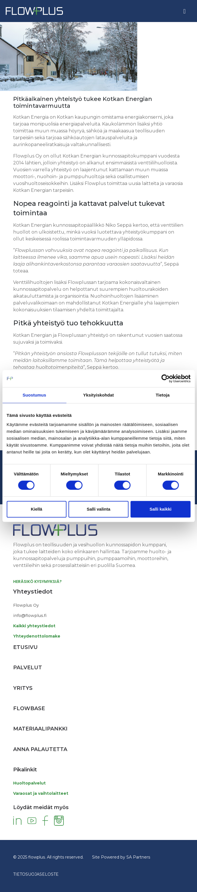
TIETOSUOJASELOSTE (36, 874)
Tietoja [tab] (163, 395)
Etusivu (25, 647)
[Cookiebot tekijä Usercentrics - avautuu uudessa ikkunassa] (165, 378)
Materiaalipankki (40, 729)
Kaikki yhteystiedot (34, 625)
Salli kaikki (161, 509)
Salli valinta (98, 509)
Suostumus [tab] (34, 395)
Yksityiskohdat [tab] (98, 395)
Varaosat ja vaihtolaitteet (40, 793)
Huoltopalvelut (29, 783)
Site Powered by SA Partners (121, 857)
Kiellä (36, 509)
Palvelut (27, 667)
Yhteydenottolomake (36, 636)
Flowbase (29, 708)
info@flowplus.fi (30, 615)
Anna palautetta (40, 749)
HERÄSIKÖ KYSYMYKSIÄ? (37, 581)
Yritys (23, 688)
